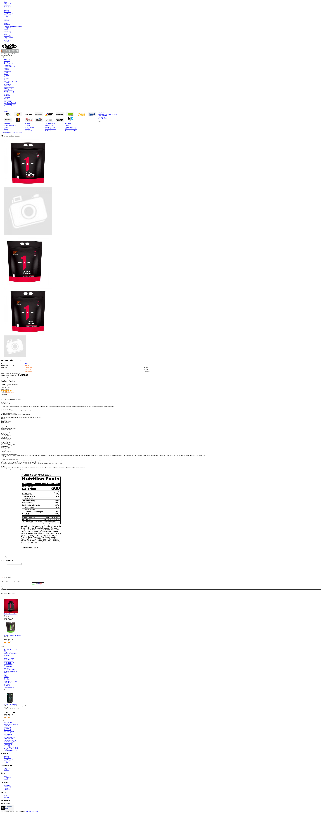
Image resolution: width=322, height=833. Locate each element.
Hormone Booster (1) (9, 733)
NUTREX (6, 670)
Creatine (6, 72)
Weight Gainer (7, 101)
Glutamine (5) (7, 732)
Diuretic (6, 74)
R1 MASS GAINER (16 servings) (12, 637)
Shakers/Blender (8, 100)
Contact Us (7, 19)
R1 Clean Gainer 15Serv (10, 615)
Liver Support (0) (8, 736)
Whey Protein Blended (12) (11, 750)
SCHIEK (6, 679)
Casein (6, 129)
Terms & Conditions (9, 13)
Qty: (3, 386)
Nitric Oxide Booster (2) (10, 743)
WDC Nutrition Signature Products (13, 26)
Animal (6, 62)
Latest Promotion (102, 115)
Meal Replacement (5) (9, 739)
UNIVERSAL (7, 684)
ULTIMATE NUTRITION (11, 683)
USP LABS (7, 686)
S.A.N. (5, 677)
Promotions (7, 24)
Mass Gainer (7, 85)
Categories (101, 112)
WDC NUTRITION (9, 689)
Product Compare (8, 37)
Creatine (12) (7, 729)
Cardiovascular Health (9, 66)
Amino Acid (7, 61)
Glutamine (6, 78)
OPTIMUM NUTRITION (10, 673)
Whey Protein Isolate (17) (10, 752)
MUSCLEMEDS (8, 663)
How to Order (7, 12)
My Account (7, 5)
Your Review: (4, 577)
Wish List (6, 790)
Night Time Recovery (9, 91)
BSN (5, 652)
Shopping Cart (7, 6)
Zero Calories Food (9, 105)
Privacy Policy (7, 16)
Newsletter (6, 791)
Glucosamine (7, 77)
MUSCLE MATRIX (9, 661)
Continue (3, 588)
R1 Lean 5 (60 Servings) (10, 706)
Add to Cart (9, 386)
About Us (6, 10)
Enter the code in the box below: (9, 586)
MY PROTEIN (8, 668)
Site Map (6, 20)
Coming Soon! (7, 71)
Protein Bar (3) (8, 746)
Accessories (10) (8, 724)
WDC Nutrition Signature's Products (107, 114)
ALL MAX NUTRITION (10, 651)
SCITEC (6, 680)
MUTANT (6, 667)
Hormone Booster (8, 79)
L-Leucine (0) (7, 734)
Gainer (5, 591)
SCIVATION (7, 681)
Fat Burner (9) (7, 730)
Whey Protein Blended (10, 103)
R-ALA (6, 98)
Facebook (6, 797)
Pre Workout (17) (8, 745)
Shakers (67, 125)
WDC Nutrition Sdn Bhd (31, 813)
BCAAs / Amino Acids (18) (11, 726)
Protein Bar (7, 97)
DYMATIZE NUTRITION (11, 655)
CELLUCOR (7, 654)
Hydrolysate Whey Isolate (10, 81)
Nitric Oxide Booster (9, 92)
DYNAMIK (7, 657)
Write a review (9, 392)
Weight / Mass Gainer (71, 127)
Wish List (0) (7, 3)
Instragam (6, 799)
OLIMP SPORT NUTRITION (11, 671)
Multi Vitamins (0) (9, 740)
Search (7, 132)
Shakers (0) (7, 747)
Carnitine (6, 68)
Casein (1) (6, 727)
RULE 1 (27, 364)
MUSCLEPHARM (9, 664)
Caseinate (6, 69)
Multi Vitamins (8, 88)
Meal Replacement (9, 87)
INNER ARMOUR (9, 660)
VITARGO (7, 687)
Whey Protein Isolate (9, 104)
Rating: (2, 582)
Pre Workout (7, 95)
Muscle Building (8, 90)
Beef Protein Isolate (9, 64)
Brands (5, 23)
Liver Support (7, 84)
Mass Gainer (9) (8, 737)
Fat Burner (6, 75)
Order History (7, 31)
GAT (5, 658)
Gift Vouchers (7, 27)
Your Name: (4, 563)
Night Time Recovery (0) (10, 742)
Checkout (6, 7)
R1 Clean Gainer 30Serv (16, 132)
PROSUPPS (7, 674)
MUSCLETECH (8, 666)
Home (5, 2)
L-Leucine (6, 82)
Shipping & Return (9, 15)
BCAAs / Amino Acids (10, 125)
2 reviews (3, 392)
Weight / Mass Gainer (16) (11, 749)
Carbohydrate (7, 65)
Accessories (7, 59)
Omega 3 (6, 94)
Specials (6, 29)
